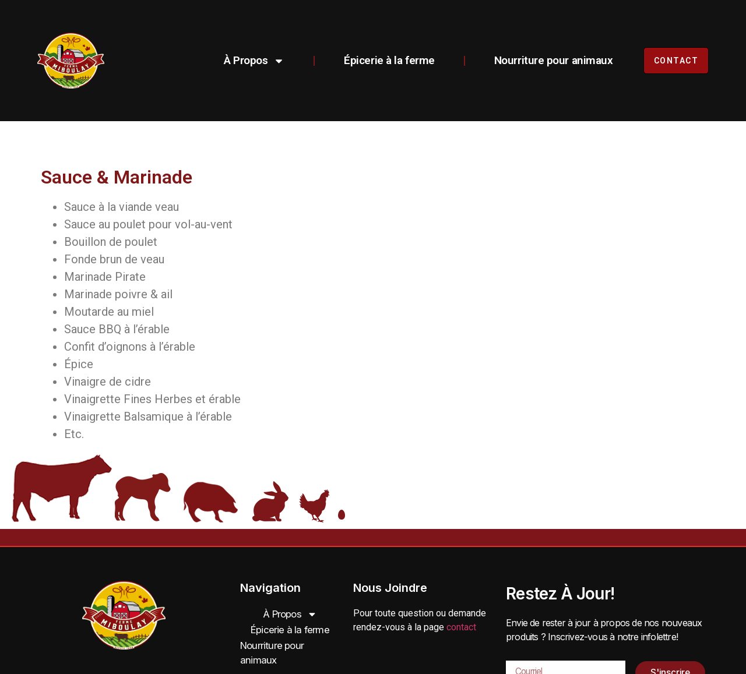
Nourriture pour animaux (549, 60)
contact (461, 627)
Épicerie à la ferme (385, 60)
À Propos (250, 61)
